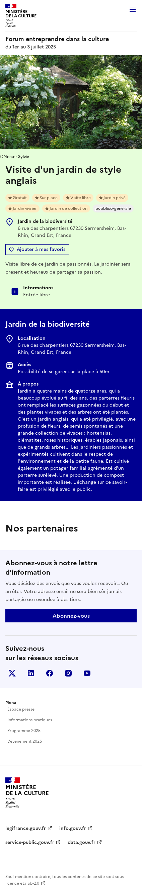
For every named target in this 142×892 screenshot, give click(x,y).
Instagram (68, 673)
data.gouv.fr (81, 842)
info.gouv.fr (72, 828)
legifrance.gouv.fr (25, 828)
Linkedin (31, 673)
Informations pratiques (29, 720)
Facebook (49, 673)
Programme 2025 (24, 731)
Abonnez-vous (71, 616)
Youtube (87, 673)
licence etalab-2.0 (22, 883)
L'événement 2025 (24, 741)
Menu (132, 9)
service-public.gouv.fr (29, 842)
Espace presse (20, 709)
